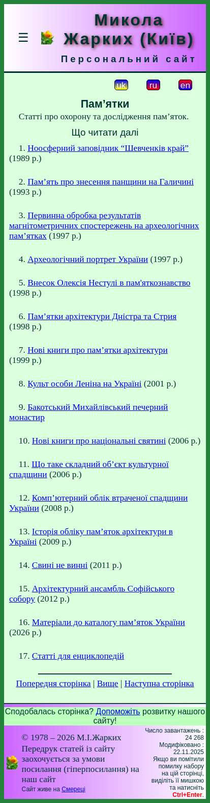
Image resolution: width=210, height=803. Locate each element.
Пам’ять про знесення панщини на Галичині (110, 182)
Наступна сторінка (159, 683)
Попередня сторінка (53, 683)
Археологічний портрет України (87, 259)
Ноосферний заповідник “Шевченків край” (108, 148)
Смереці (73, 789)
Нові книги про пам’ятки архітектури (97, 350)
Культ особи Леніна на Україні (84, 383)
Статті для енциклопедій (78, 656)
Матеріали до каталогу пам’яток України (108, 622)
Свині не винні (60, 565)
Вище (107, 683)
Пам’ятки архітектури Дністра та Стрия (101, 316)
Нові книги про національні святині (99, 441)
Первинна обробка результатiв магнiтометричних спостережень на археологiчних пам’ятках (104, 226)
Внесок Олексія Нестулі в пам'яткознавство (108, 283)
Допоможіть (118, 711)
